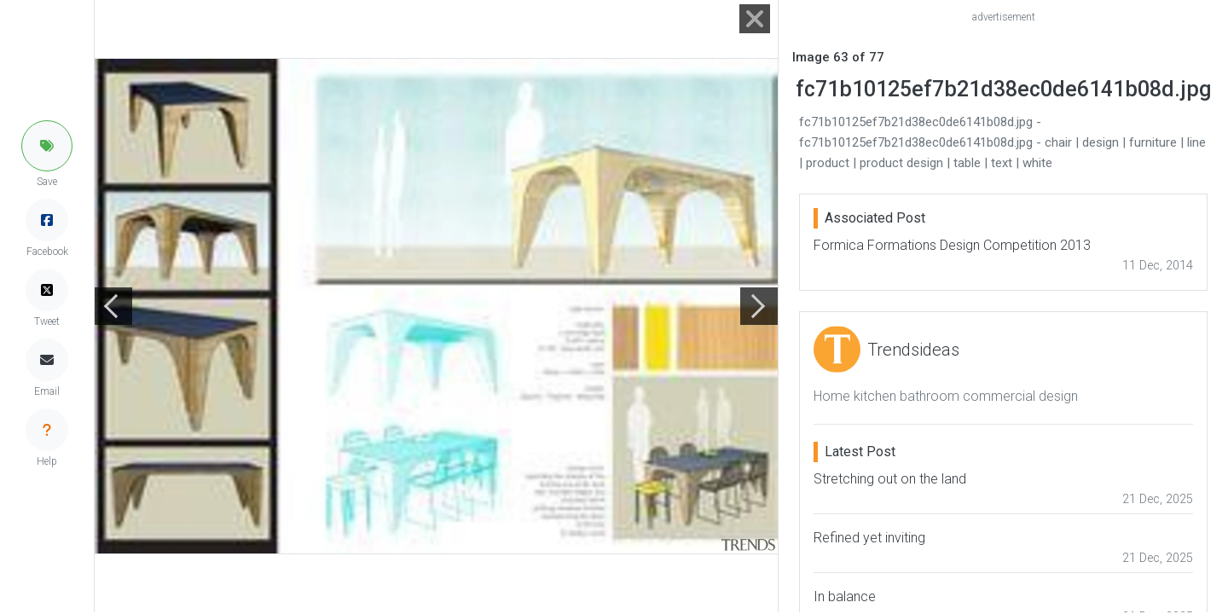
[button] (46, 145)
